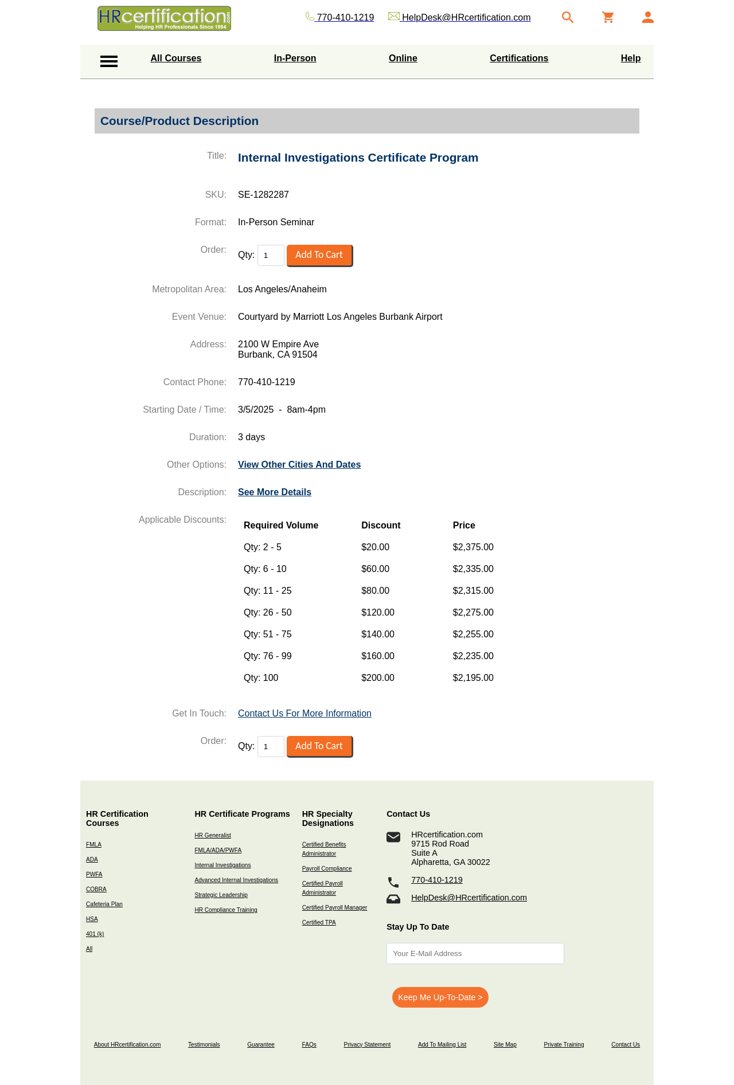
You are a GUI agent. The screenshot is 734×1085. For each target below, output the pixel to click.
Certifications (519, 58)
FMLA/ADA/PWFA (217, 850)
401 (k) (95, 934)
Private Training (564, 1044)
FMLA (93, 844)
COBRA (96, 889)
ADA (92, 859)
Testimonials (204, 1044)
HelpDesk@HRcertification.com (469, 897)
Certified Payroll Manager (335, 907)
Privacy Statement (367, 1044)
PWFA (94, 874)
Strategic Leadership (220, 895)
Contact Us (625, 1044)
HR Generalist (212, 835)
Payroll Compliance (327, 868)
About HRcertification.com (127, 1044)
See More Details (274, 492)
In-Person (295, 58)
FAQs (309, 1044)
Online (403, 58)
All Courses (176, 58)
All (89, 949)
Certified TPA (319, 922)
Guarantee (261, 1044)
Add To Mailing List (442, 1044)
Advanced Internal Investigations (236, 880)
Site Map (505, 1044)
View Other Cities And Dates (299, 464)
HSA (92, 919)
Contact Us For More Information (305, 713)
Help (631, 58)
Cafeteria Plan (104, 904)
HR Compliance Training (225, 910)
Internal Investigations (222, 865)
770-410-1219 (437, 879)
